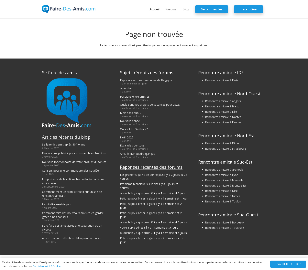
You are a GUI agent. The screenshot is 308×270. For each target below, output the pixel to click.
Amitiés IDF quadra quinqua (137, 154)
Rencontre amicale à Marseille (224, 180)
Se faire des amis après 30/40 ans (63, 144)
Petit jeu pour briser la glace (138, 198)
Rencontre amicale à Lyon (221, 175)
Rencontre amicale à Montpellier (225, 185)
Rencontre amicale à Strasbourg (225, 148)
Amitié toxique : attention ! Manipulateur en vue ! (73, 238)
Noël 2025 (126, 137)
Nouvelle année (130, 121)
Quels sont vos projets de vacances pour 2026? (150, 104)
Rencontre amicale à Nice (221, 191)
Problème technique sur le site (139, 184)
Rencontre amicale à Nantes (223, 117)
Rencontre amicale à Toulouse (224, 228)
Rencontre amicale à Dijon (222, 143)
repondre (126, 88)
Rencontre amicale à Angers (223, 101)
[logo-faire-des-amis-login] (69, 9)
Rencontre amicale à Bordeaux (224, 222)
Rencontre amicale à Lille (221, 111)
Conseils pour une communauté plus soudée (70, 170)
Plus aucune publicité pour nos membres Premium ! (74, 153)
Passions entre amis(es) (135, 96)
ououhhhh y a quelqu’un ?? (136, 193)
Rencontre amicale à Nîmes (222, 196)
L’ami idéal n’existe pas (56, 204)
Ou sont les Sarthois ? (134, 129)
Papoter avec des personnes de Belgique (146, 80)
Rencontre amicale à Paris (221, 80)
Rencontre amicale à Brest (222, 106)
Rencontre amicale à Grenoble (224, 169)
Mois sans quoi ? (130, 113)
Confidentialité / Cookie (47, 266)
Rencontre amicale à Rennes (223, 122)
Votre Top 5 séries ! (132, 227)
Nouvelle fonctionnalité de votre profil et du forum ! (74, 162)
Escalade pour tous (132, 145)
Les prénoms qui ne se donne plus (142, 175)
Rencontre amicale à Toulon (223, 201)
